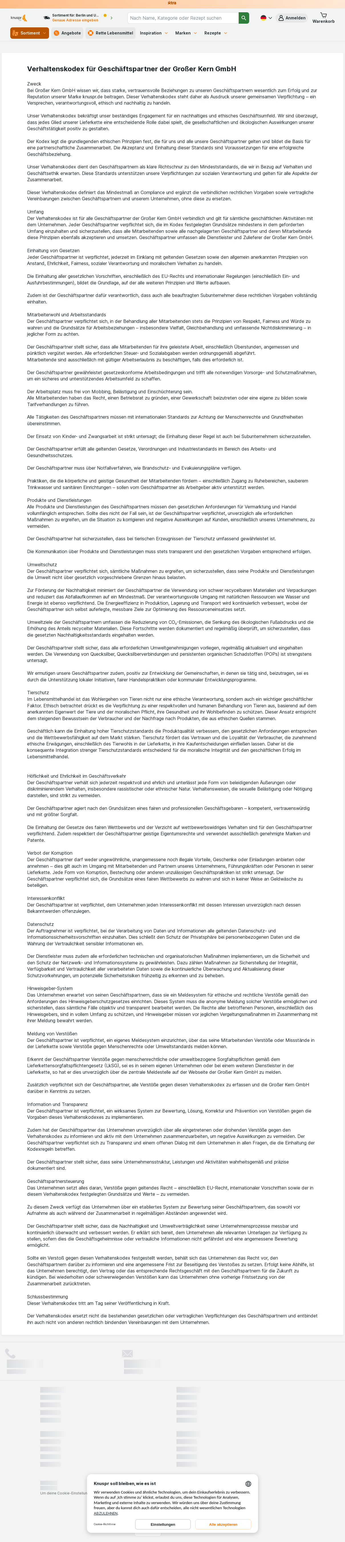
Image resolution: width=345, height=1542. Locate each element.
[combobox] (183, 18)
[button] (291, 18)
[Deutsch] (265, 18)
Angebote (67, 33)
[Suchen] (244, 18)
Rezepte (216, 32)
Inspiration (154, 32)
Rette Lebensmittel (110, 33)
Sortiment (30, 33)
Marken (186, 32)
